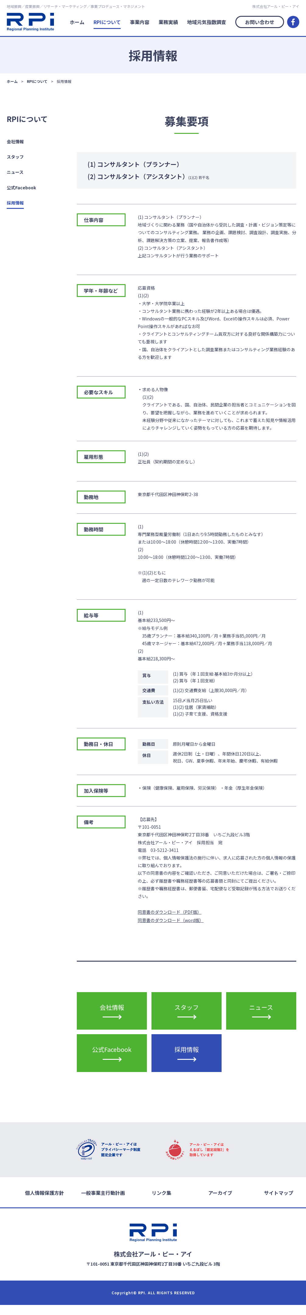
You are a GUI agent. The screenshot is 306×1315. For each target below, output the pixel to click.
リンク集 (161, 1202)
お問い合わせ (259, 22)
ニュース (15, 172)
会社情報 (15, 141)
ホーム (77, 22)
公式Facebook (21, 187)
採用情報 (15, 203)
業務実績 (168, 22)
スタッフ (15, 157)
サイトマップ (278, 1202)
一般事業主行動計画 (103, 1202)
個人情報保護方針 (44, 1202)
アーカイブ (220, 1202)
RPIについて (107, 22)
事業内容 (139, 22)
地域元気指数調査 (206, 22)
